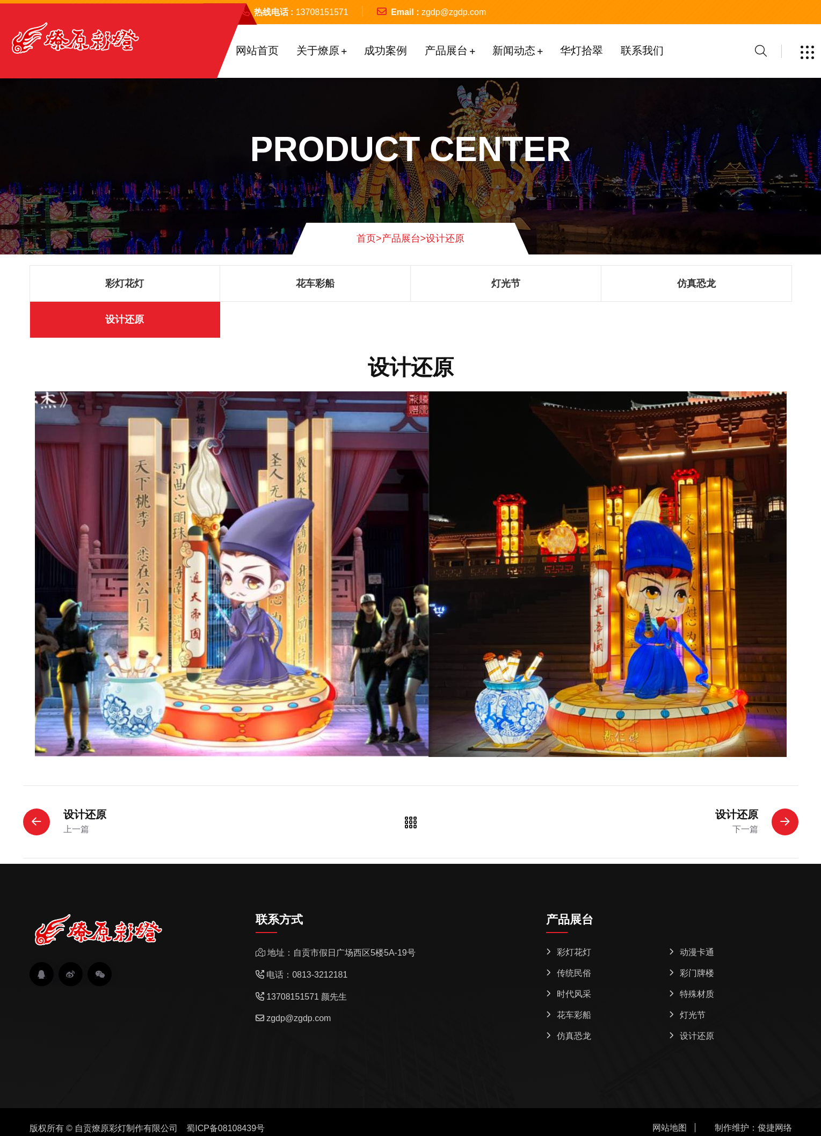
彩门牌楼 (697, 973)
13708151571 (322, 12)
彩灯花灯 (124, 283)
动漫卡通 (697, 952)
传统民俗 (574, 973)
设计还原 (445, 238)
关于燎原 (317, 50)
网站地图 (669, 1127)
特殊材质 (697, 994)
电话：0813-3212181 (306, 974)
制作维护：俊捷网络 (753, 1127)
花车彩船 (315, 283)
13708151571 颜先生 (306, 996)
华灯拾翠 (581, 50)
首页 (369, 238)
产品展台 (446, 50)
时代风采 (574, 994)
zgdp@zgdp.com (454, 12)
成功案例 (385, 50)
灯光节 (505, 283)
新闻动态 (513, 50)
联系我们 (642, 50)
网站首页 (257, 50)
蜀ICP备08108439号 (225, 1128)
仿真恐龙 (696, 283)
